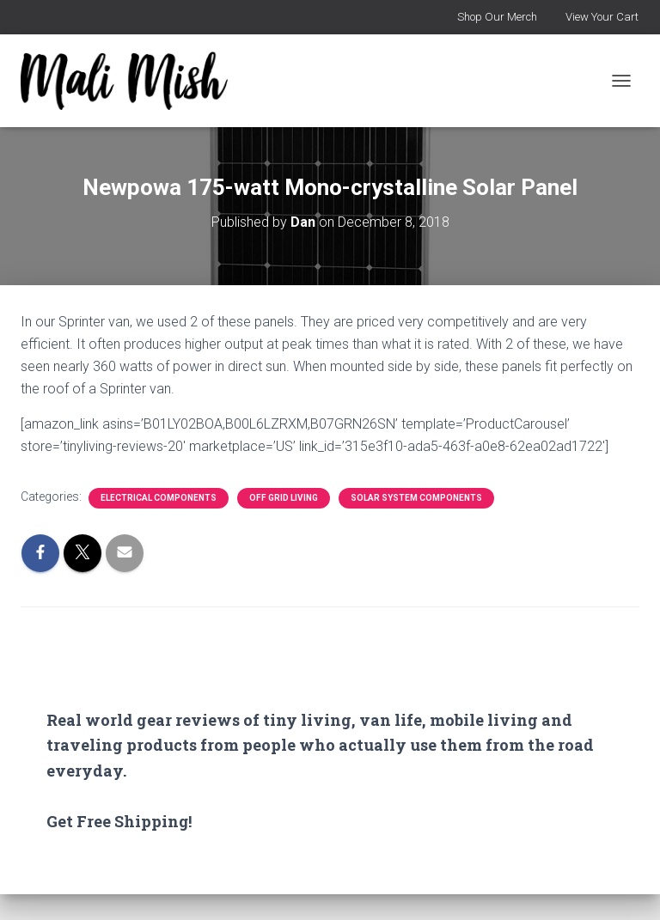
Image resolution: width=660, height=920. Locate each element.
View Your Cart (602, 16)
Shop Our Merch (497, 16)
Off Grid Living (283, 498)
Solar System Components (416, 498)
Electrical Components (159, 498)
